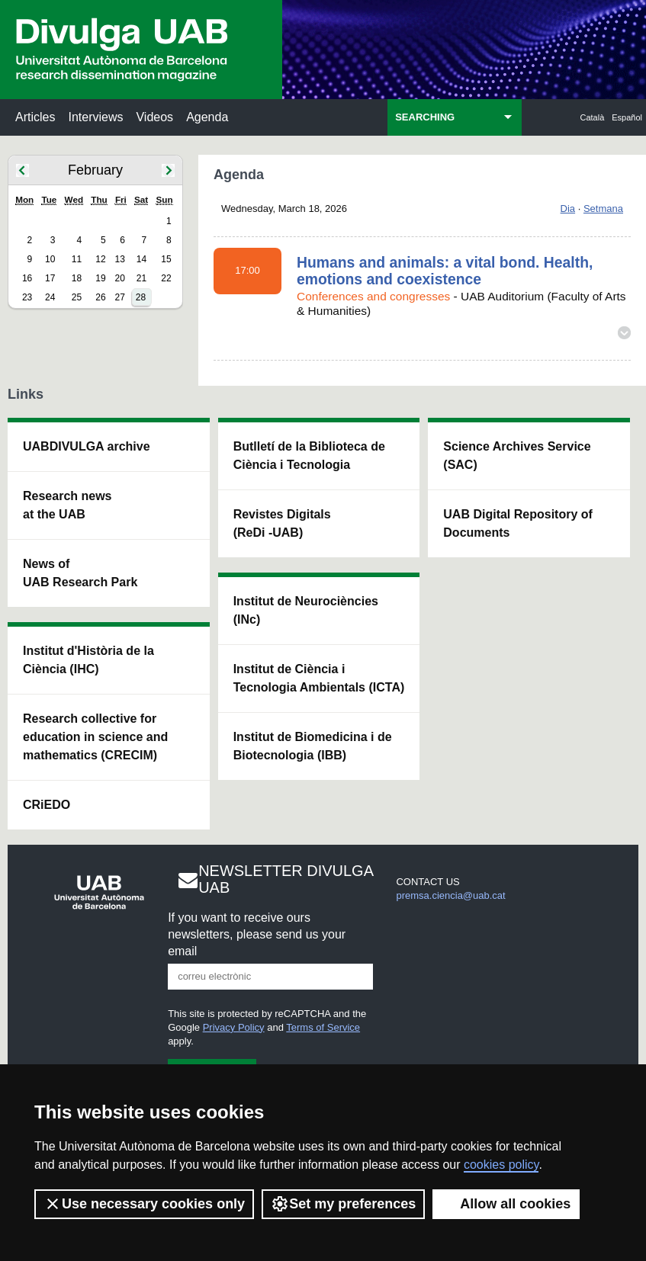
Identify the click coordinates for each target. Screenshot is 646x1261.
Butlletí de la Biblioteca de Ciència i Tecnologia (309, 455)
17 (50, 278)
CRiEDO (46, 804)
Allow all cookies (506, 1204)
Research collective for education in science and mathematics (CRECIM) (95, 737)
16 (27, 278)
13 (119, 259)
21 (141, 278)
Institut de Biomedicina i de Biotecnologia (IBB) (312, 746)
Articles (35, 117)
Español (627, 117)
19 (100, 278)
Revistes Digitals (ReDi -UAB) (282, 523)
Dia (568, 208)
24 (50, 297)
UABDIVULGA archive (86, 446)
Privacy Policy (234, 1027)
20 (119, 278)
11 (77, 259)
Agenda (207, 117)
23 (27, 297)
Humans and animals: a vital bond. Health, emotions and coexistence (445, 270)
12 (100, 259)
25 (77, 297)
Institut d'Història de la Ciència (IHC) (88, 659)
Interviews (95, 117)
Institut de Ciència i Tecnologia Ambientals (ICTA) (319, 678)
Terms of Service (323, 1027)
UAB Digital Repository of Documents (518, 523)
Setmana (603, 208)
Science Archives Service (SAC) (516, 455)
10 (50, 259)
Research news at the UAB (67, 505)
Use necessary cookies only (144, 1204)
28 (141, 297)
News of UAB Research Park (80, 573)
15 (166, 259)
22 (166, 278)
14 (141, 259)
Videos (154, 117)
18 (77, 278)
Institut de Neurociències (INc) (305, 610)
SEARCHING (425, 117)
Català (592, 117)
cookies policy (501, 1164)
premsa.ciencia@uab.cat (450, 895)
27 (119, 297)
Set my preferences (343, 1204)
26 (100, 297)
